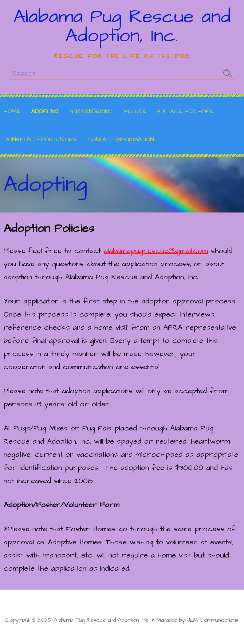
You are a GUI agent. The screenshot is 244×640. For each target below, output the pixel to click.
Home (12, 111)
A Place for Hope (185, 111)
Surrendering (91, 111)
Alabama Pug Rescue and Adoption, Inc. (122, 26)
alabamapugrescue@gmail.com (156, 251)
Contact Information (120, 139)
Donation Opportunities (40, 139)
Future (135, 111)
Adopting (45, 111)
